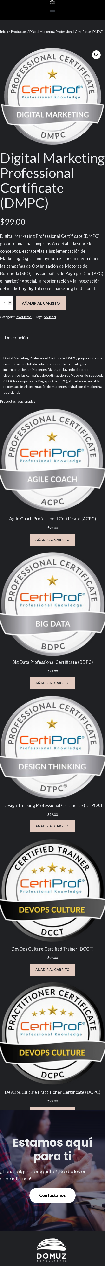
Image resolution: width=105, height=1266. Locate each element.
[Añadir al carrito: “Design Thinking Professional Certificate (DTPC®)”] (52, 826)
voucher (50, 317)
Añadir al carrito (41, 303)
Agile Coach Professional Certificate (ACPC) (52, 518)
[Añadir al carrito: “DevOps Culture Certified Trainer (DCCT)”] (52, 970)
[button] (53, 11)
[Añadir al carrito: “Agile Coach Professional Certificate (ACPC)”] (52, 540)
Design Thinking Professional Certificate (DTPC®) (52, 805)
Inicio (4, 31)
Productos (19, 31)
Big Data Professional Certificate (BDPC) (52, 662)
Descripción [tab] (16, 337)
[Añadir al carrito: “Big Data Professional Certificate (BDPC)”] (52, 683)
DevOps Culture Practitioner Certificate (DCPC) (52, 1092)
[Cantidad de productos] (6, 303)
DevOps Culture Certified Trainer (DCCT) (52, 948)
